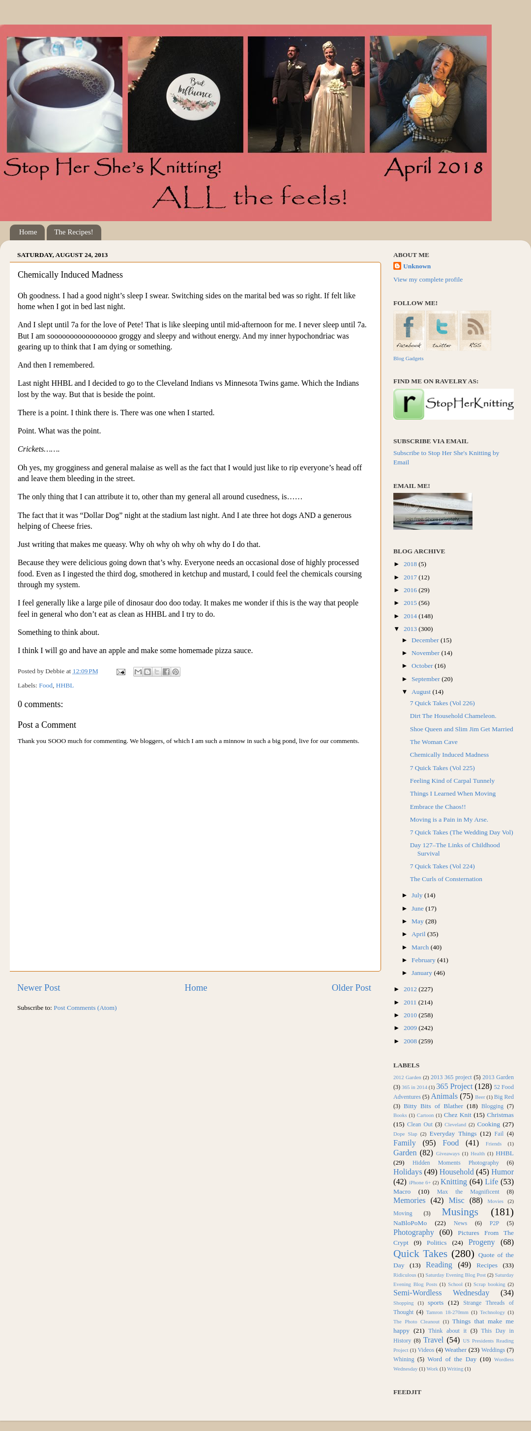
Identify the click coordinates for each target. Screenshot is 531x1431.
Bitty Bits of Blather (433, 1106)
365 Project (454, 1086)
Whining (403, 1359)
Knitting (454, 1181)
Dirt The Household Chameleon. (453, 715)
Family (404, 1143)
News (461, 1223)
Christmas (500, 1114)
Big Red (504, 1096)
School (455, 1284)
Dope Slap (405, 1134)
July (418, 895)
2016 (411, 590)
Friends (494, 1143)
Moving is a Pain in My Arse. (449, 819)
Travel (433, 1340)
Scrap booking (489, 1284)
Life (491, 1181)
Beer (480, 1097)
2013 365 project (451, 1077)
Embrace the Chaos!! (438, 806)
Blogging (492, 1106)
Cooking (488, 1124)
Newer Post (38, 987)
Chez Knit (458, 1114)
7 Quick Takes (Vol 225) (442, 768)
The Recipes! (73, 232)
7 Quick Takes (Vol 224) (442, 866)
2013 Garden (498, 1077)
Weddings (493, 1349)
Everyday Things (453, 1133)
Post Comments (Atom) (85, 1007)
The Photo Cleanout (416, 1321)
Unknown (417, 266)
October (423, 665)
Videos (426, 1349)
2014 (411, 616)
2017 (411, 577)
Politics (437, 1242)
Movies (495, 1201)
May (418, 921)
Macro (402, 1191)
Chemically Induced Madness (449, 754)
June (418, 908)
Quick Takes (420, 1253)
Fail (499, 1133)
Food (46, 685)
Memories (409, 1200)
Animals (444, 1096)
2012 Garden (407, 1077)
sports (435, 1302)
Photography (413, 1232)
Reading (439, 1264)
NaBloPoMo (410, 1223)
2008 (411, 1041)
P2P (495, 1223)
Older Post (351, 987)
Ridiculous (404, 1275)
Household (457, 1172)
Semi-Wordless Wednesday (441, 1292)
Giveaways (448, 1153)
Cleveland (455, 1124)
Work (433, 1369)
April (419, 934)
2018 (411, 564)
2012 (411, 989)
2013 (411, 628)
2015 (411, 602)
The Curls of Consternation (446, 879)
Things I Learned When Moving (453, 793)
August (422, 691)
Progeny (482, 1242)
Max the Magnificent (468, 1191)
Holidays (407, 1172)
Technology (492, 1312)
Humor (502, 1172)
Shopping (403, 1303)
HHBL (65, 685)
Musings (460, 1212)
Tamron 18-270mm (447, 1312)
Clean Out (420, 1124)
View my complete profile (428, 279)
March (421, 947)
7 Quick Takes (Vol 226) (442, 703)
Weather (455, 1349)
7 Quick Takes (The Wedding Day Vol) (461, 832)
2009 (411, 1027)
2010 (411, 1015)
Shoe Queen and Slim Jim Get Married (461, 729)
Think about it (447, 1330)
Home (28, 232)
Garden (405, 1152)
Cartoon (425, 1115)
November (426, 653)
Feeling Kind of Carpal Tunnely (452, 780)
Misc (456, 1200)
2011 (411, 1002)
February (424, 960)
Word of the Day (451, 1359)
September (427, 679)
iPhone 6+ (420, 1182)
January (423, 972)
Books (400, 1115)
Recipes (487, 1265)
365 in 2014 (414, 1087)
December (426, 640)
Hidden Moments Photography (456, 1162)
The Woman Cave (434, 741)
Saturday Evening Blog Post (455, 1275)
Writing (455, 1369)
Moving (402, 1213)
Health (478, 1153)
